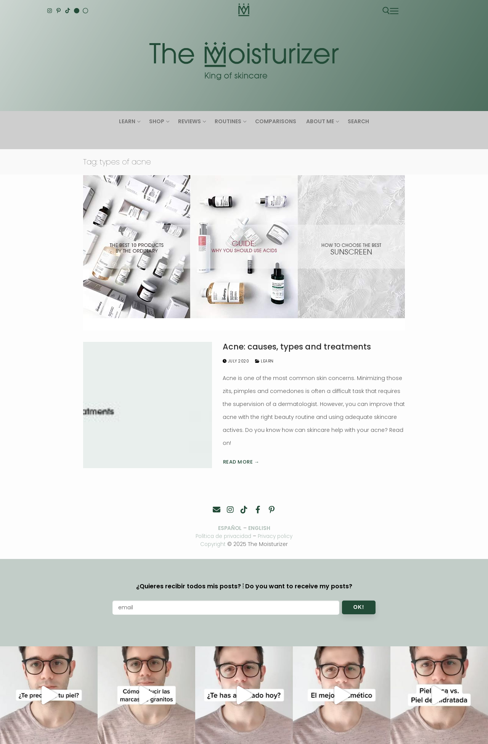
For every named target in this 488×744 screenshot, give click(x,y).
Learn (264, 361)
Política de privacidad (222, 536)
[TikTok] (67, 10)
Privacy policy (277, 536)
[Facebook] (258, 510)
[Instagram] (49, 10)
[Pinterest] (59, 10)
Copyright (212, 544)
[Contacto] (216, 510)
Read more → (241, 461)
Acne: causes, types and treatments (297, 347)
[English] (76, 10)
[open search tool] (386, 10)
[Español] (85, 10)
